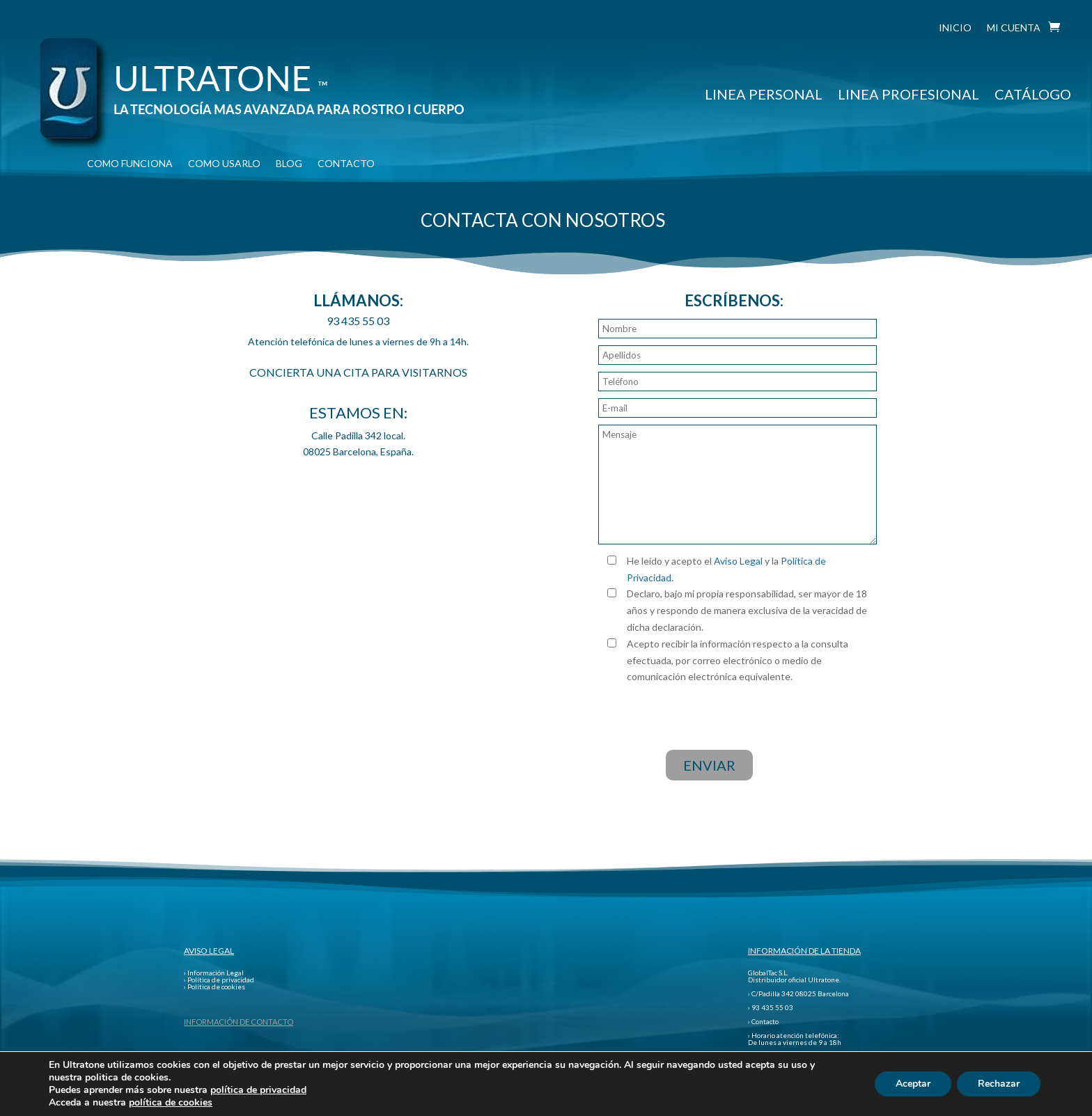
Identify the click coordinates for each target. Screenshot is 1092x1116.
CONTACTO (346, 164)
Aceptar (913, 1083)
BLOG (289, 164)
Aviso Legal (738, 561)
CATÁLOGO (1032, 94)
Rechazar (999, 1083)
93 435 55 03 (358, 320)
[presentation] (734, 712)
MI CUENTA (1013, 28)
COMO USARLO (224, 164)
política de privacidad (258, 1090)
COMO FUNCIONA (130, 164)
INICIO (955, 28)
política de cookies (170, 1102)
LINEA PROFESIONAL (908, 94)
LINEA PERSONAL (763, 94)
